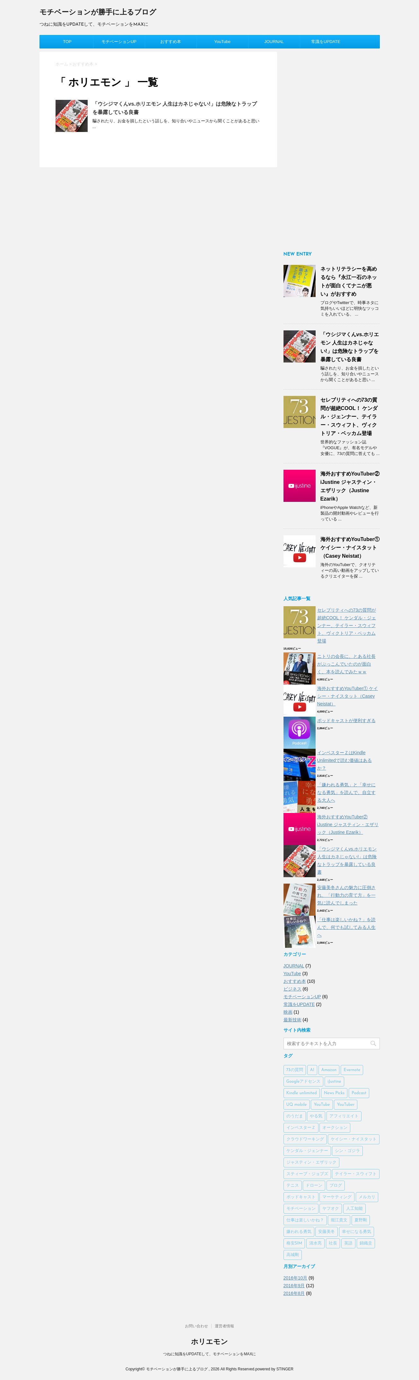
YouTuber (345, 1105)
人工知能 (354, 1209)
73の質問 (294, 1070)
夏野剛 (360, 1220)
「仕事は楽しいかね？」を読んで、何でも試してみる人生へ (346, 927)
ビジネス (292, 988)
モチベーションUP (118, 41)
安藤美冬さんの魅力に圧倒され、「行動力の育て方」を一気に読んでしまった (346, 895)
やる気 (316, 1116)
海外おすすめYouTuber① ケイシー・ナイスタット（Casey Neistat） (350, 548)
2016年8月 (294, 1293)
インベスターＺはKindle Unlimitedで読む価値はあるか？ (344, 760)
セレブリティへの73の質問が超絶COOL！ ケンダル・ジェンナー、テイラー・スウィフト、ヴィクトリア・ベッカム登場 (349, 416)
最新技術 (292, 1019)
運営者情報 (224, 1326)
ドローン (314, 1185)
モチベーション (301, 1209)
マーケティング (337, 1197)
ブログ (335, 1185)
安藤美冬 (326, 1232)
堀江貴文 (339, 1220)
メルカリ (367, 1197)
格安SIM (294, 1243)
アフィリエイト (344, 1116)
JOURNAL (274, 41)
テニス (292, 1185)
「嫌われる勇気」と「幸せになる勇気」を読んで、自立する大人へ (346, 792)
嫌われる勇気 (298, 1232)
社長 (333, 1243)
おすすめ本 (170, 41)
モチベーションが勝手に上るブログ (97, 12)
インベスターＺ (301, 1128)
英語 (348, 1243)
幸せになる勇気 (356, 1232)
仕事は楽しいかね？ (305, 1220)
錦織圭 (366, 1243)
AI (312, 1070)
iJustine (334, 1081)
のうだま (294, 1116)
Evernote (352, 1070)
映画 (288, 1012)
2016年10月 (296, 1277)
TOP (67, 41)
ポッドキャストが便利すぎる (346, 720)
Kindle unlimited (301, 1093)
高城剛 (292, 1255)
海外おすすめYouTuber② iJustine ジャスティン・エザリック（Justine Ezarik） (348, 824)
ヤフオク (330, 1209)
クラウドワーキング (305, 1139)
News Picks (334, 1093)
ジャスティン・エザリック (311, 1162)
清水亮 (315, 1243)
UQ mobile (296, 1105)
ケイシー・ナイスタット (354, 1139)
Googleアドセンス (303, 1081)
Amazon (329, 1070)
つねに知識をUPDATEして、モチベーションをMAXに (209, 1354)
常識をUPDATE (325, 41)
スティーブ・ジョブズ (307, 1174)
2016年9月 (294, 1285)
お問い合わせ (196, 1326)
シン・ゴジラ (347, 1151)
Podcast (359, 1093)
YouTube (222, 41)
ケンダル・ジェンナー (307, 1151)
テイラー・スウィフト (356, 1174)
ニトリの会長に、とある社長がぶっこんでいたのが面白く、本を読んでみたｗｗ (346, 664)
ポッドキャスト (301, 1197)
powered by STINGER (274, 1369)
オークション (334, 1128)
